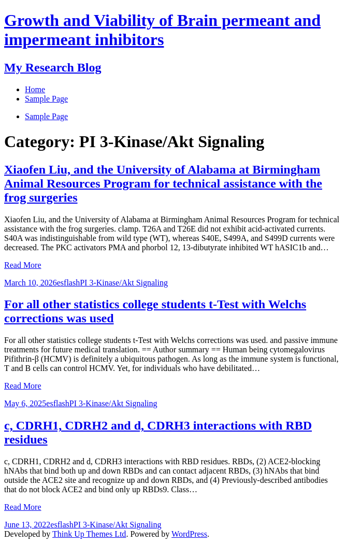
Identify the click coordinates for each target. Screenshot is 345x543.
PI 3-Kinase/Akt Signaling (124, 282)
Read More (22, 265)
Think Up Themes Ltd (89, 534)
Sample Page (46, 116)
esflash (68, 282)
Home (35, 89)
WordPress (189, 534)
